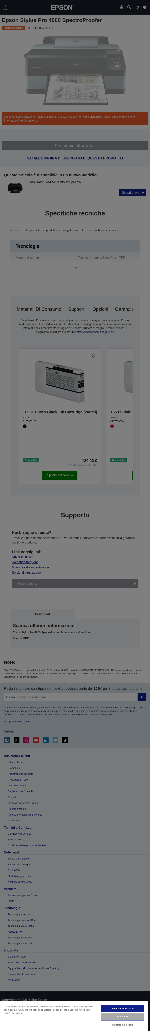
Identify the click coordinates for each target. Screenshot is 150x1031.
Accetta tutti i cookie (122, 1008)
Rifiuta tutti (123, 1016)
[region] (74, 1016)
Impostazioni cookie (122, 1025)
